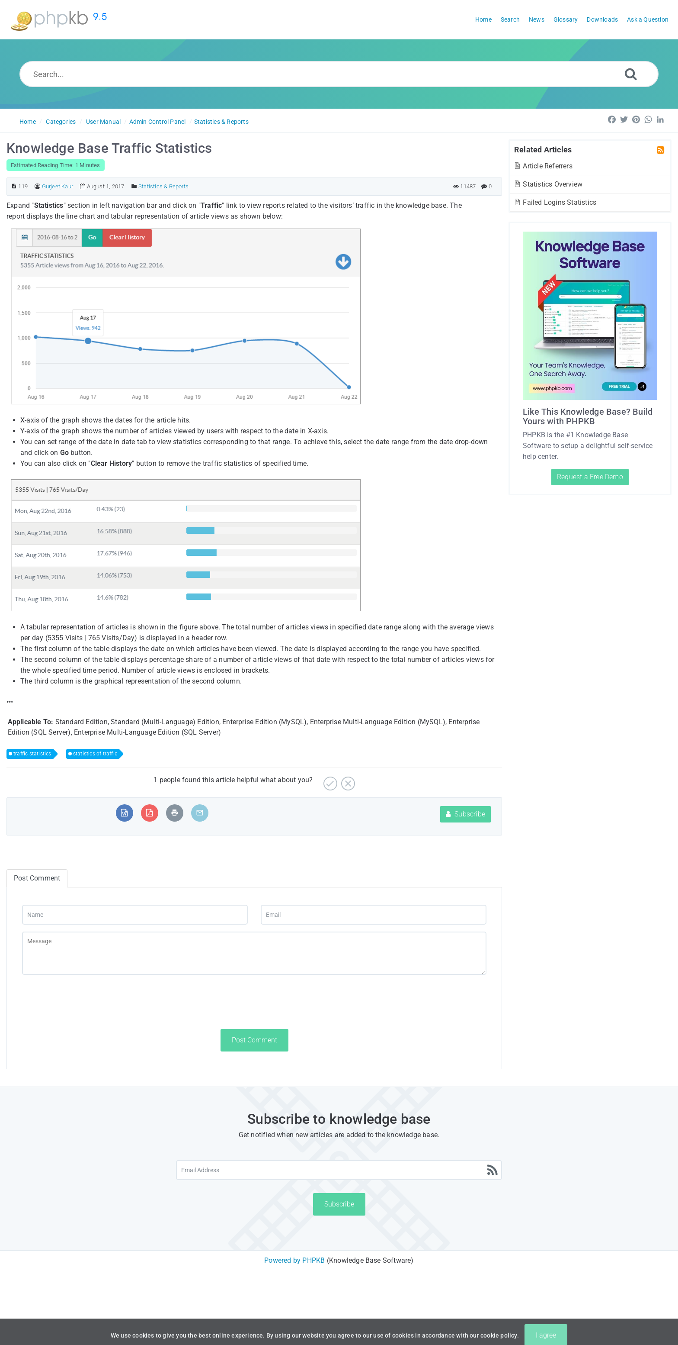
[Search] (631, 74)
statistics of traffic (95, 754)
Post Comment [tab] (37, 878)
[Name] (135, 915)
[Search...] (339, 74)
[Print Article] (175, 812)
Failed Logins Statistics (554, 202)
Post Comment (254, 1040)
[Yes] (329, 780)
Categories (61, 121)
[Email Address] (339, 1170)
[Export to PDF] (149, 812)
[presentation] (88, 1002)
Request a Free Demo (590, 477)
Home (27, 121)
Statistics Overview (547, 184)
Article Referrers (542, 166)
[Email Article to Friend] (200, 812)
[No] (347, 780)
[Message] (254, 953)
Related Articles (543, 149)
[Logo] (60, 20)
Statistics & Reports (221, 121)
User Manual (103, 121)
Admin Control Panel (157, 121)
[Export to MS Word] (124, 812)
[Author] (37, 186)
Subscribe (465, 814)
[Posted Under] (134, 186)
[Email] (373, 915)
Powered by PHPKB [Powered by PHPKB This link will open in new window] (294, 1260)
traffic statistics (32, 754)
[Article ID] (14, 186)
